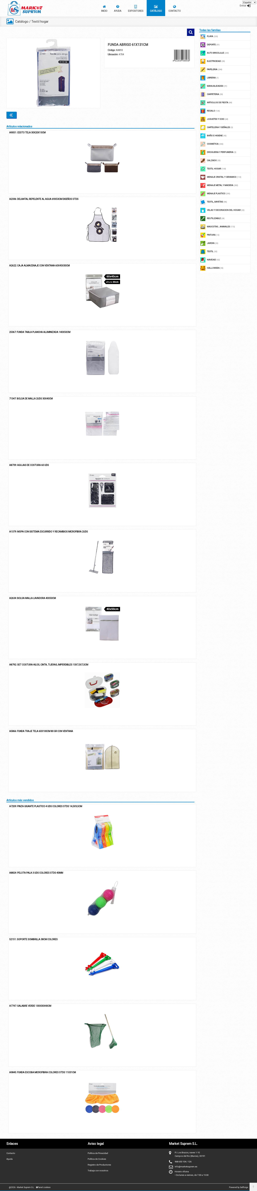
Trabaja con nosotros (98, 1170)
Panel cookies (43, 1187)
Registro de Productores (99, 1164)
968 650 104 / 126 (183, 1161)
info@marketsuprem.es (186, 1166)
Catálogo (21, 21)
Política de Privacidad (98, 1153)
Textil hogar (40, 21)
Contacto (10, 1153)
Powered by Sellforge (238, 1187)
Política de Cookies (97, 1159)
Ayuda (9, 1159)
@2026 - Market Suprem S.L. (21, 1187)
